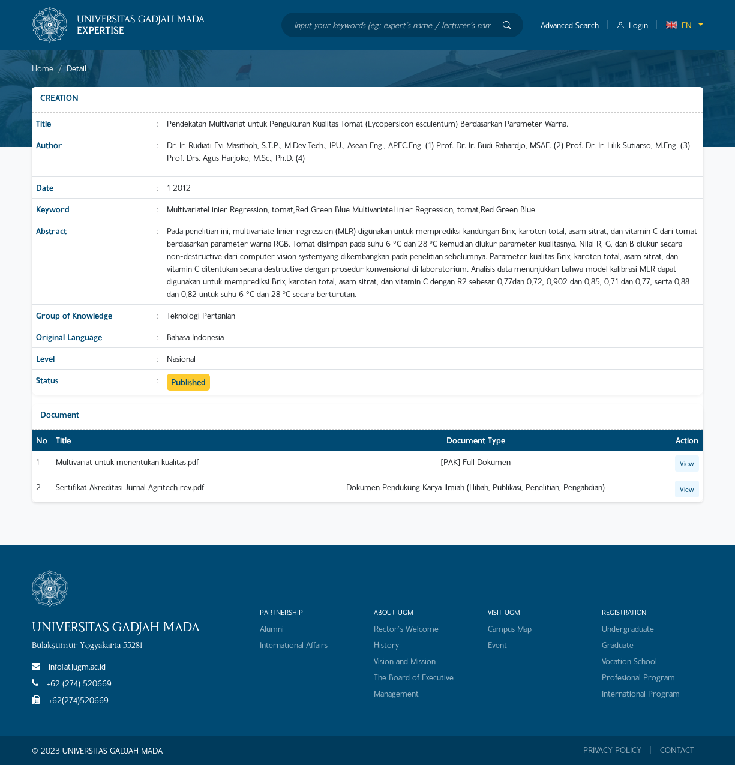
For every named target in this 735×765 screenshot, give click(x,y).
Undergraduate (628, 628)
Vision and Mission (405, 661)
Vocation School (629, 661)
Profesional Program (638, 677)
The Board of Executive (414, 677)
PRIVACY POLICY (612, 750)
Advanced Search (570, 25)
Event (497, 645)
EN (678, 25)
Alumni (272, 628)
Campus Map (510, 628)
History (386, 645)
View (687, 463)
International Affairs (294, 645)
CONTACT (677, 750)
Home (42, 68)
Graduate (618, 645)
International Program (641, 693)
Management (396, 693)
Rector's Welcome (406, 628)
